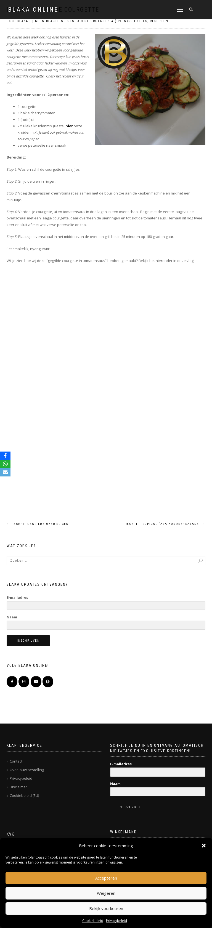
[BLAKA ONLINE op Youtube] (36, 681)
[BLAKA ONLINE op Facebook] (12, 681)
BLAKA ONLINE (33, 9)
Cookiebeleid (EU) (24, 795)
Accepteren (106, 878)
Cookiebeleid (92, 920)
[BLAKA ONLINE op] (59, 681)
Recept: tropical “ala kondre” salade (165, 524)
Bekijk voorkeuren (106, 908)
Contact (16, 761)
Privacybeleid (116, 920)
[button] (203, 845)
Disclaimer (18, 786)
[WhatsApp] (5, 464)
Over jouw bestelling (27, 769)
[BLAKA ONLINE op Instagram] (23, 681)
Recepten (159, 21)
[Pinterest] (48, 681)
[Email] (5, 472)
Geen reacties (49, 21)
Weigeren (106, 893)
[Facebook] (5, 456)
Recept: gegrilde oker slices (37, 524)
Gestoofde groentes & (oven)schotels (107, 21)
